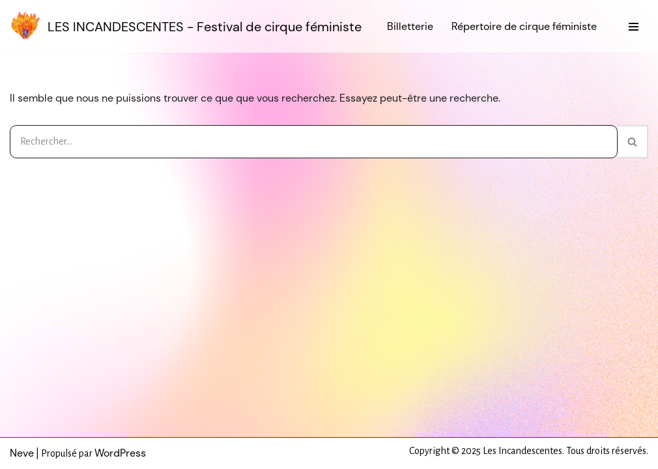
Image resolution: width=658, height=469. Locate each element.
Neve (22, 453)
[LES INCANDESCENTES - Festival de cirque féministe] (186, 26)
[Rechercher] (314, 141)
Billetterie (410, 26)
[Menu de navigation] (633, 26)
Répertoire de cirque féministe (524, 26)
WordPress (120, 453)
